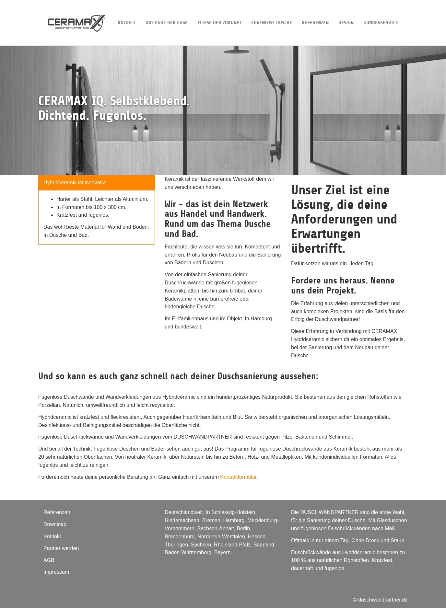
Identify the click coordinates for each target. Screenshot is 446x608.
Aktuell (127, 13)
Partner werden (61, 548)
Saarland (263, 544)
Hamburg (234, 520)
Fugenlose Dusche (271, 13)
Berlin (243, 528)
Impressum (56, 572)
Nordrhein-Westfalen (221, 536)
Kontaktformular (238, 477)
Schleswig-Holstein (233, 512)
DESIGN (346, 13)
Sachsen (201, 544)
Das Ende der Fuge (167, 13)
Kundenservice (380, 13)
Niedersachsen (182, 520)
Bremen (211, 520)
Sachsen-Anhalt (215, 528)
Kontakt (52, 536)
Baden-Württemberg (188, 552)
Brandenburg (180, 536)
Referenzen (315, 13)
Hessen (256, 536)
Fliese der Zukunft (219, 13)
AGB (48, 560)
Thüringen (176, 544)
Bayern (222, 552)
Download (54, 524)
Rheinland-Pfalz (232, 544)
